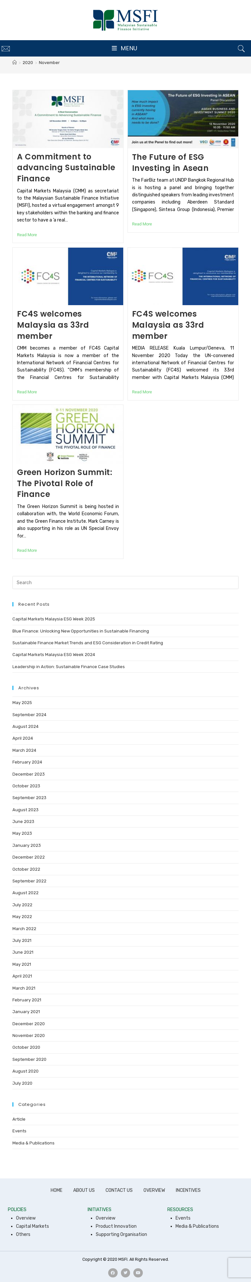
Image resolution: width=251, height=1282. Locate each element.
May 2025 (22, 702)
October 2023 (26, 785)
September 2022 (29, 881)
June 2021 (22, 952)
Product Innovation (116, 1226)
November (49, 62)
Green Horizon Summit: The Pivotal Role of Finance (64, 483)
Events (19, 1130)
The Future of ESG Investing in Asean (170, 162)
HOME (56, 1190)
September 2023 (29, 797)
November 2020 (28, 1035)
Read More (27, 234)
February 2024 (27, 762)
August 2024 (25, 726)
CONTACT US (119, 1190)
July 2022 (22, 904)
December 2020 (28, 1023)
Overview (26, 1218)
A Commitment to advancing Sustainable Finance (66, 167)
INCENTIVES (188, 1190)
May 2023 (22, 833)
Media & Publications (33, 1143)
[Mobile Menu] (125, 48)
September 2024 (29, 714)
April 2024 (22, 738)
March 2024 (24, 750)
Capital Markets (32, 1226)
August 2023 (25, 809)
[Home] (14, 62)
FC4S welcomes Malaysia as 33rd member (53, 324)
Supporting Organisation (121, 1234)
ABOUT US (84, 1190)
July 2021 (21, 940)
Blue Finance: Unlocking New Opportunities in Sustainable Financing (80, 631)
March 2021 (23, 988)
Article (18, 1119)
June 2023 (23, 821)
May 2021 (21, 964)
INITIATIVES (99, 1209)
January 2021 (26, 1011)
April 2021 (22, 976)
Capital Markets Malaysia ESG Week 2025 (53, 618)
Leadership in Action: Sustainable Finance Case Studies (68, 666)
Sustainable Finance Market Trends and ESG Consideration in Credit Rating (87, 642)
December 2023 (28, 774)
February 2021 (26, 999)
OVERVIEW (154, 1190)
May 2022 (22, 916)
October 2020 (26, 1047)
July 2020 (22, 1083)
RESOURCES (180, 1209)
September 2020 (29, 1059)
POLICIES (17, 1209)
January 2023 (26, 845)
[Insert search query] (125, 582)
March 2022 (24, 928)
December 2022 (28, 857)
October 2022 (26, 869)
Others (23, 1234)
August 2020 (25, 1071)
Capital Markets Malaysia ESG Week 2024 (53, 654)
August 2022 (25, 892)
